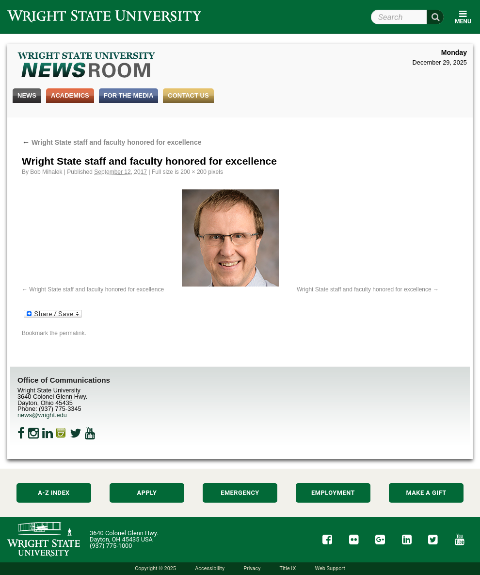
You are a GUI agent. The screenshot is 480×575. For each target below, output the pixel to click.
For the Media (129, 95)
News (26, 95)
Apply (147, 492)
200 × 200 (193, 172)
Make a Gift (426, 492)
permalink (71, 333)
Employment (333, 492)
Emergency (240, 492)
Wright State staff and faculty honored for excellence (111, 142)
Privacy (251, 568)
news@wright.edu (42, 415)
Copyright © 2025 (155, 568)
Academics (70, 95)
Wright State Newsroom (87, 66)
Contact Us (188, 95)
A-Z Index (54, 492)
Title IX (288, 568)
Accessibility (209, 568)
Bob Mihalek (46, 172)
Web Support (330, 568)
